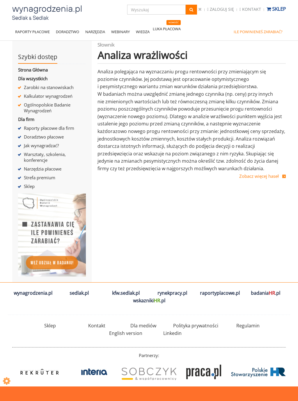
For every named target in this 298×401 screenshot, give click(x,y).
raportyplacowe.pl (220, 293)
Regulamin (248, 325)
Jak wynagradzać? (41, 145)
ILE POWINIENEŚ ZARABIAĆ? (258, 31)
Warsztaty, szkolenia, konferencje (45, 157)
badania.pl (265, 293)
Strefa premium (39, 177)
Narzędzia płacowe (42, 169)
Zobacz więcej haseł (259, 176)
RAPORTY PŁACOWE (32, 31)
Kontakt (250, 9)
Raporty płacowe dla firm (49, 128)
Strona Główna (33, 70)
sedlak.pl (79, 293)
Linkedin (172, 333)
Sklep (276, 9)
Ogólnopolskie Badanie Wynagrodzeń (47, 107)
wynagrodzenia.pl (33, 293)
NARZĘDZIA (95, 31)
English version (125, 333)
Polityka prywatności (195, 325)
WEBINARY (120, 31)
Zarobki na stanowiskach (49, 87)
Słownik (106, 44)
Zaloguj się (220, 9)
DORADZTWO (67, 31)
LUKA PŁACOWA (167, 28)
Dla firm (26, 119)
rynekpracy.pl (172, 293)
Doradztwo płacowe (44, 137)
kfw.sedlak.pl (126, 293)
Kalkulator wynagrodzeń (48, 96)
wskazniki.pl (149, 300)
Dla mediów (143, 325)
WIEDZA (143, 31)
